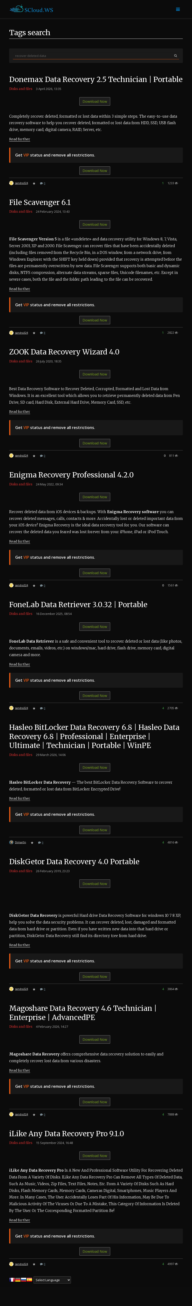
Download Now (94, 110)
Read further (19, 148)
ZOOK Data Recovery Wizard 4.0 (64, 361)
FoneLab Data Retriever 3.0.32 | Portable (78, 613)
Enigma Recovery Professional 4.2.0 (71, 484)
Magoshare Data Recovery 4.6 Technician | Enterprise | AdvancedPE (83, 1022)
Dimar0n (20, 851)
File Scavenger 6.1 (40, 211)
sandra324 (21, 192)
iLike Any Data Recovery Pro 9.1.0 (67, 1142)
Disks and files (20, 98)
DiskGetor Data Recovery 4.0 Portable (74, 870)
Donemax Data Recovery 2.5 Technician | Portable (81, 84)
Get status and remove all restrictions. (55, 164)
